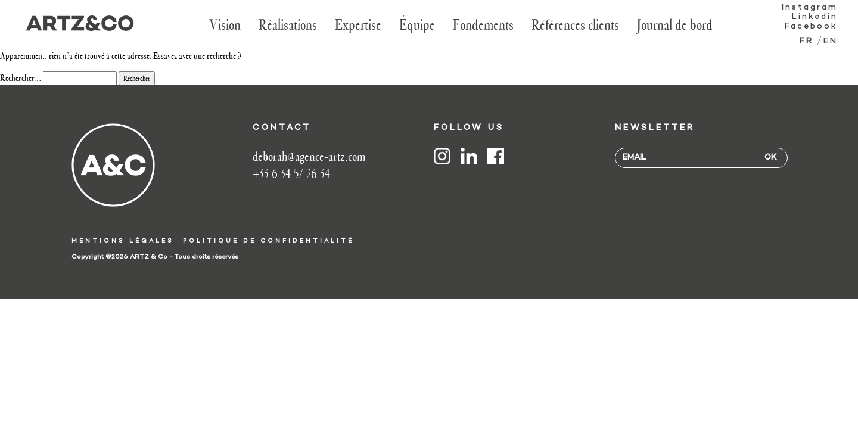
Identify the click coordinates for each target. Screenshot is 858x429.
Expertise (358, 25)
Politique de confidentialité (268, 241)
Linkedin (815, 17)
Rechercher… (20, 78)
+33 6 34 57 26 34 (291, 173)
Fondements (483, 25)
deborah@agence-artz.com (309, 156)
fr (806, 41)
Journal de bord (675, 25)
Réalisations (288, 25)
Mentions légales (123, 241)
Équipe (417, 25)
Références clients (575, 25)
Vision (225, 25)
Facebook (811, 26)
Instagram (810, 7)
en (830, 41)
